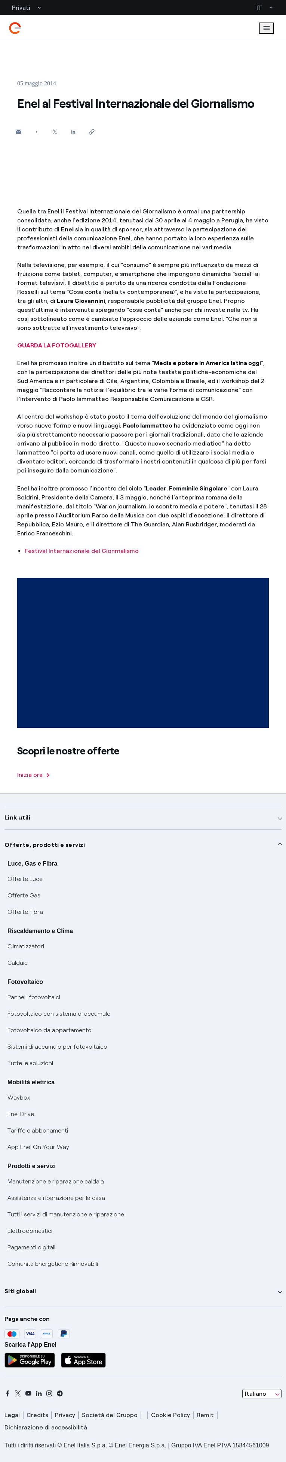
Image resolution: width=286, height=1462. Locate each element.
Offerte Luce (25, 878)
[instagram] (49, 1393)
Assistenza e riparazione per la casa (56, 1197)
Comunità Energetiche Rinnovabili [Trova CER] (52, 1263)
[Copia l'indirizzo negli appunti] (91, 131)
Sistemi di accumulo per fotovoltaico (57, 1046)
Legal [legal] (12, 1415)
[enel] (15, 28)
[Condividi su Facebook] (36, 131)
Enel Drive (20, 1114)
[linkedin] (39, 1393)
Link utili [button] (17, 817)
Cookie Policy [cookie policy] (170, 1415)
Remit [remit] (205, 1415)
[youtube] (28, 1393)
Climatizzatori (25, 946)
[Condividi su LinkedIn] (73, 131)
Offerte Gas (23, 895)
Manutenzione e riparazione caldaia (55, 1181)
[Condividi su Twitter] (55, 131)
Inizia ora (33, 774)
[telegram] (60, 1393)
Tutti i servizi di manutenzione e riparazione (65, 1214)
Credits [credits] (37, 1415)
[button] (18, 131)
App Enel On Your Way (38, 1147)
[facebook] (7, 1393)
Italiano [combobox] (255, 1393)
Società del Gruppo (110, 1415)
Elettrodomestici (29, 1230)
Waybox (18, 1097)
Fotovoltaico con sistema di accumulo (59, 1013)
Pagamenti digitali (31, 1247)
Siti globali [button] (20, 1291)
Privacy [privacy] (65, 1415)
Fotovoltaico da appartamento (49, 1030)
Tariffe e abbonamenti (37, 1130)
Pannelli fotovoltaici (33, 997)
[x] (18, 1393)
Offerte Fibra (25, 911)
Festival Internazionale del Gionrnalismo (82, 550)
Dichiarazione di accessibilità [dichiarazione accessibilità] (45, 1427)
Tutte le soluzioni (30, 1063)
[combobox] (262, 1394)
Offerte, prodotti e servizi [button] (44, 844)
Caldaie (17, 962)
